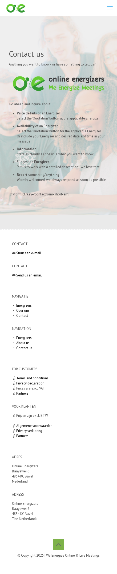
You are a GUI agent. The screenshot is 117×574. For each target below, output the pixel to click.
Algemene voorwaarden (34, 425)
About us (23, 343)
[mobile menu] (109, 8)
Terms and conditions (32, 378)
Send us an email (29, 275)
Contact (22, 315)
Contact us (24, 348)
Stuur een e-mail (28, 253)
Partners (22, 393)
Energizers (24, 305)
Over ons (23, 310)
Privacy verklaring (29, 431)
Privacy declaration (30, 383)
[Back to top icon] (58, 544)
